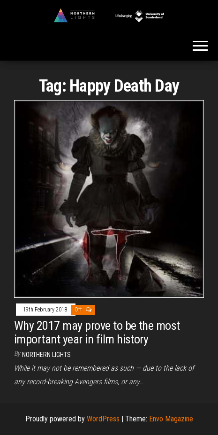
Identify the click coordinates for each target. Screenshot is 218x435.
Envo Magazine (171, 418)
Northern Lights (46, 354)
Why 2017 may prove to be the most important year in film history (97, 332)
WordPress (103, 418)
